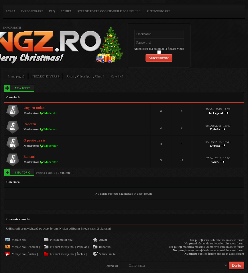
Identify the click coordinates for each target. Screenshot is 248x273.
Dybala (215, 129)
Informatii (12, 27)
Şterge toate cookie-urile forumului (109, 11)
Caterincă (117, 76)
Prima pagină (16, 76)
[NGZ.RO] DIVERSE (45, 76)
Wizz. (215, 162)
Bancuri (29, 157)
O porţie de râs (34, 140)
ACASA (10, 11)
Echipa (66, 11)
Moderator (50, 113)
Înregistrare (32, 11)
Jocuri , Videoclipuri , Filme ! (85, 76)
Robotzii (29, 124)
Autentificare (158, 11)
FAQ (52, 11)
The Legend (215, 113)
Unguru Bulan (34, 108)
